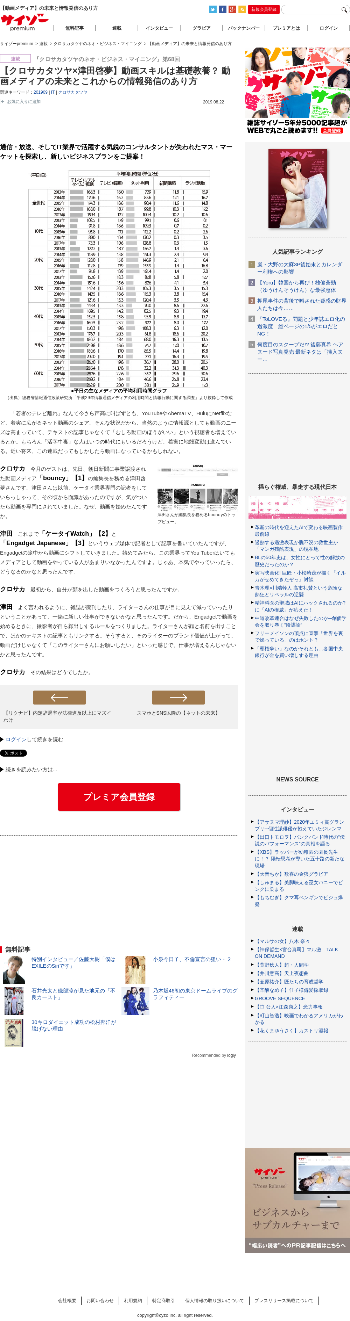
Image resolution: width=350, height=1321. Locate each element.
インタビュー (159, 28)
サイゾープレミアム (25, 22)
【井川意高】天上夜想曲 (282, 973)
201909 (41, 92)
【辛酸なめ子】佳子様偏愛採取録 (291, 990)
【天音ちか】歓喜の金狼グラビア (291, 874)
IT (53, 92)
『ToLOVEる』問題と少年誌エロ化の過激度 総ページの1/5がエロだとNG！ (301, 326)
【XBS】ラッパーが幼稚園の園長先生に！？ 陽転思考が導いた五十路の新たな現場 (299, 858)
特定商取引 (163, 1300)
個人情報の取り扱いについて (214, 1300)
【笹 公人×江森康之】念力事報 (289, 1007)
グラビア (201, 28)
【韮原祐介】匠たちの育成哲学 (289, 981)
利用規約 (133, 1300)
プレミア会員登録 (119, 797)
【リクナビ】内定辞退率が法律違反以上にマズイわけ (57, 716)
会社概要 (67, 1300)
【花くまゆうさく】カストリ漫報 (291, 1030)
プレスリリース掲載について (284, 1300)
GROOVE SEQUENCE (280, 998)
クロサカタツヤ (73, 92)
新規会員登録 (263, 9)
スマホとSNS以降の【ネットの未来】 (178, 713)
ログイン (16, 739)
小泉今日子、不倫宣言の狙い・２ (192, 959)
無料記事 (74, 28)
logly (231, 1055)
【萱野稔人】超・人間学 (282, 965)
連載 (116, 28)
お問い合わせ (100, 1300)
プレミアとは (286, 28)
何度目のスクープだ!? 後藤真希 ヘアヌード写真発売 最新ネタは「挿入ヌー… (300, 351)
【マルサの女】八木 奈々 (282, 941)
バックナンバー (244, 28)
